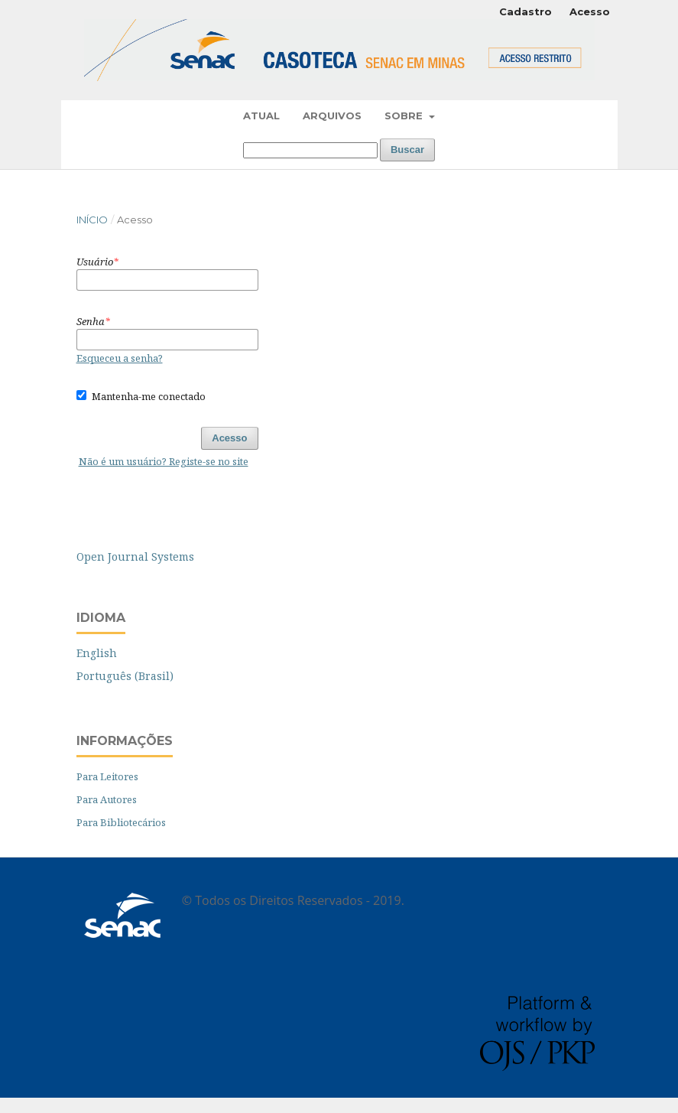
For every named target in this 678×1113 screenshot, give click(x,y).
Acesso (589, 11)
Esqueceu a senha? (119, 358)
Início (92, 219)
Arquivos (332, 115)
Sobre (405, 115)
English (96, 653)
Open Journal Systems (135, 556)
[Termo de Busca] (310, 150)
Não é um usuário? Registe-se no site (163, 461)
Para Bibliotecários (121, 822)
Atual (261, 115)
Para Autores (106, 799)
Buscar (407, 149)
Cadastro (525, 11)
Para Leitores (107, 776)
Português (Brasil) (125, 676)
